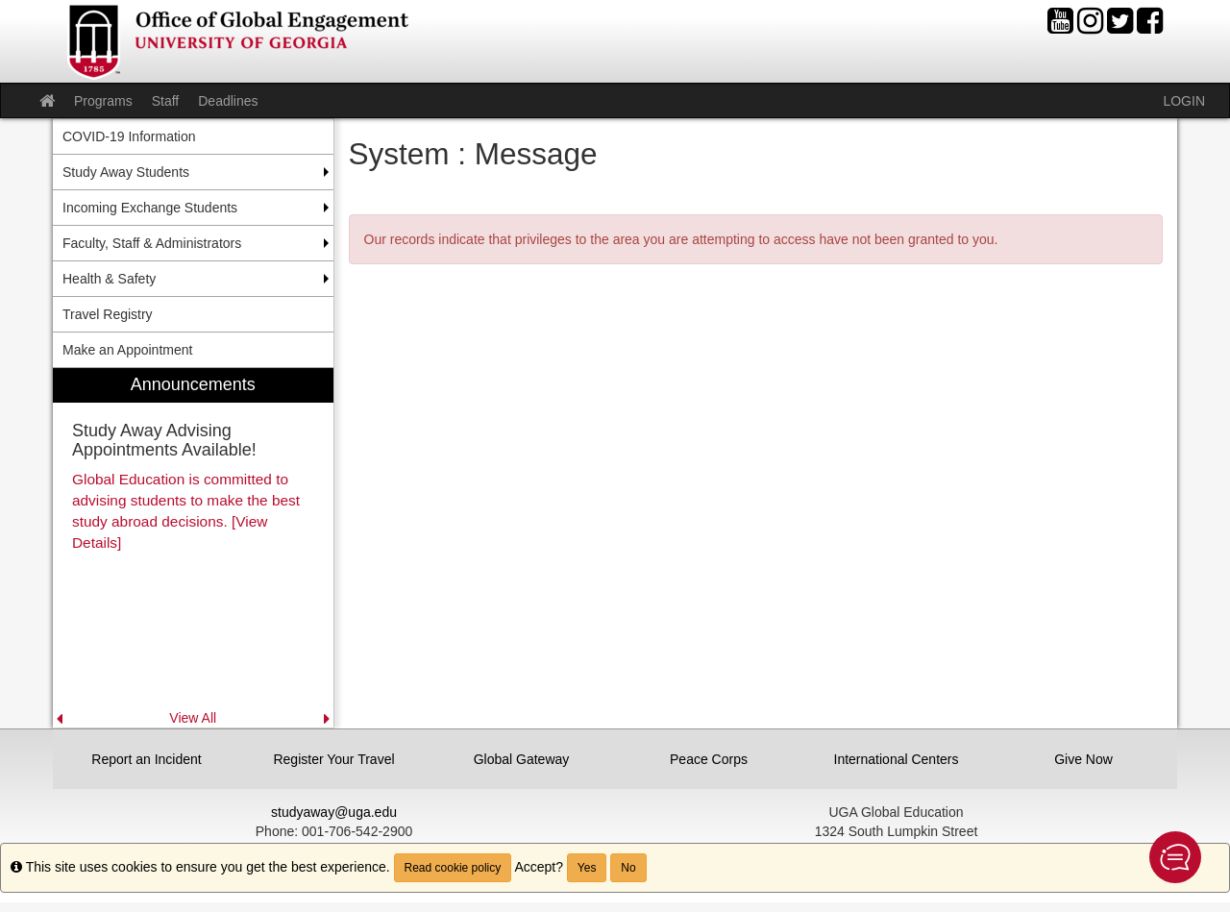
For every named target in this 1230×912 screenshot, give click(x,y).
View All (192, 718)
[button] (1175, 857)
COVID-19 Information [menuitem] (129, 136)
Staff (166, 101)
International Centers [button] (896, 759)
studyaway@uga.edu (334, 812)
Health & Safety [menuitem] (109, 278)
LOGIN (1184, 101)
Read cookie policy (453, 868)
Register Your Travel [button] (333, 759)
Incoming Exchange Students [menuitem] (149, 207)
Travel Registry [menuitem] (107, 314)
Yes (587, 868)
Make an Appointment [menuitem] (127, 349)
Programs (103, 101)
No (628, 868)
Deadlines (228, 101)
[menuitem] (193, 547)
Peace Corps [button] (709, 759)
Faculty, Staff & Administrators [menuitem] (151, 243)
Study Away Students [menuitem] (125, 172)
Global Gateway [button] (522, 759)
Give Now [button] (1083, 759)
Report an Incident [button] (146, 759)
